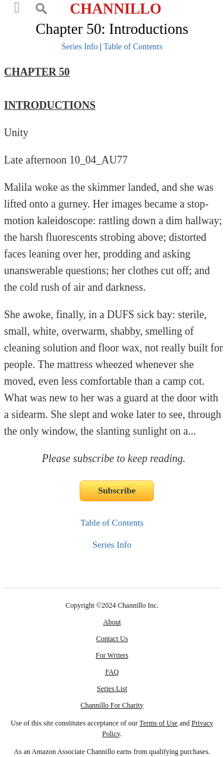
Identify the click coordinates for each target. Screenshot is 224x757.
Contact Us (112, 639)
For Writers (112, 655)
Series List (112, 688)
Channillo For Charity (111, 705)
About (112, 622)
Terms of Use (158, 723)
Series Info (80, 46)
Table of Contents (132, 46)
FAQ (112, 672)
